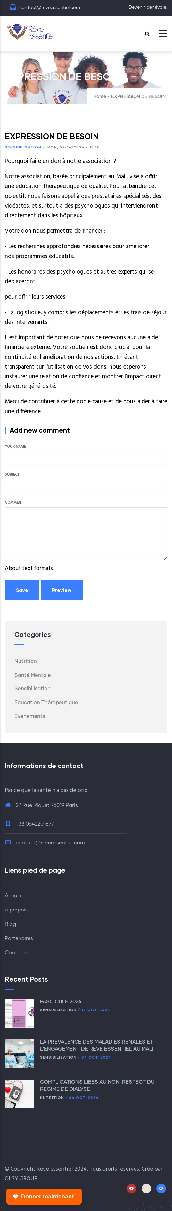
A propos (16, 909)
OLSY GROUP (21, 1178)
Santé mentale (32, 675)
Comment (14, 502)
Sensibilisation (23, 147)
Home (99, 96)
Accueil (14, 895)
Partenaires (19, 938)
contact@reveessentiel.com (45, 842)
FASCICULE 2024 (61, 1001)
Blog (10, 924)
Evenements (29, 716)
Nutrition (25, 661)
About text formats (29, 568)
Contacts (16, 952)
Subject (12, 474)
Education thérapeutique (46, 702)
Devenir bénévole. (148, 7)
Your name (15, 447)
